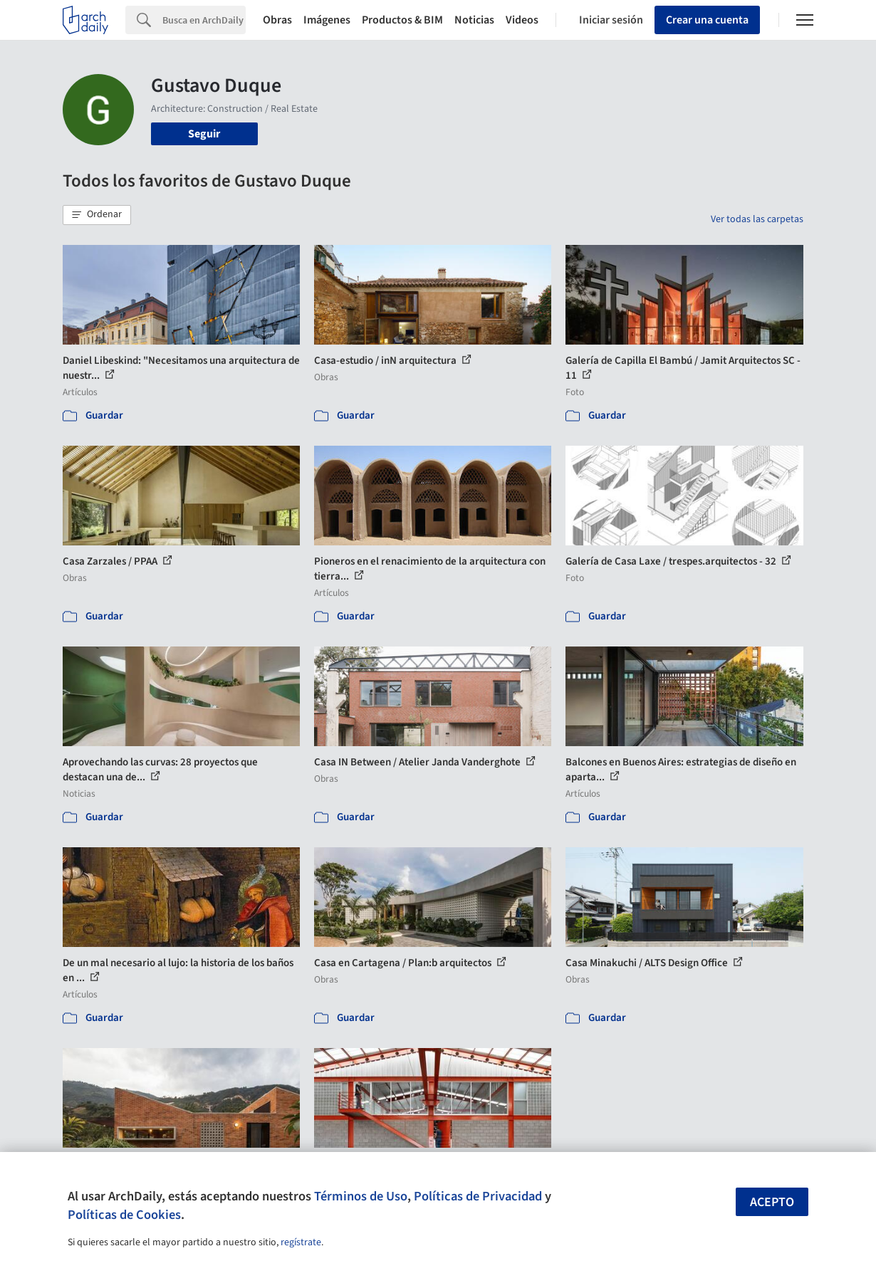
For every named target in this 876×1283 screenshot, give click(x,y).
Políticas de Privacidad (478, 1196)
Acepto (772, 1202)
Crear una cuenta (707, 20)
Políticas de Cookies (124, 1214)
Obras (277, 20)
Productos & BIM (402, 20)
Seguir (204, 134)
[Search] (204, 20)
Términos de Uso (360, 1196)
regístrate (301, 1242)
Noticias (474, 20)
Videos (522, 20)
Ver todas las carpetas (757, 219)
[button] (97, 215)
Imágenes (326, 20)
